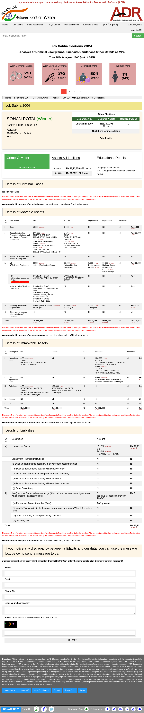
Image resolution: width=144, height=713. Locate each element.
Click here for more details (106, 131)
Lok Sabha (18, 24)
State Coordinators (41, 690)
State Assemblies (35, 24)
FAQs (82, 690)
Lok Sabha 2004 (22, 98)
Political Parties (71, 24)
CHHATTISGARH (41, 98)
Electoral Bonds (90, 24)
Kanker (56, 98)
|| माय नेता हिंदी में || (110, 24)
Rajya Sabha (54, 24)
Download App (75, 709)
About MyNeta (135, 24)
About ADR (136, 30)
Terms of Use (70, 690)
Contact (57, 690)
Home (5, 24)
